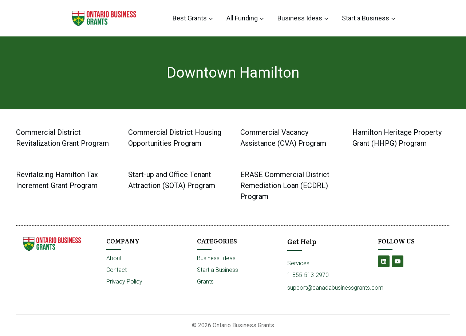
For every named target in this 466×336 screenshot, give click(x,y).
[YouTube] (397, 261)
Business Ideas (216, 258)
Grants (205, 281)
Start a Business (217, 269)
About (114, 258)
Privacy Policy (124, 281)
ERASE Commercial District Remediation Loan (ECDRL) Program (284, 185)
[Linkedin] (384, 261)
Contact (116, 269)
